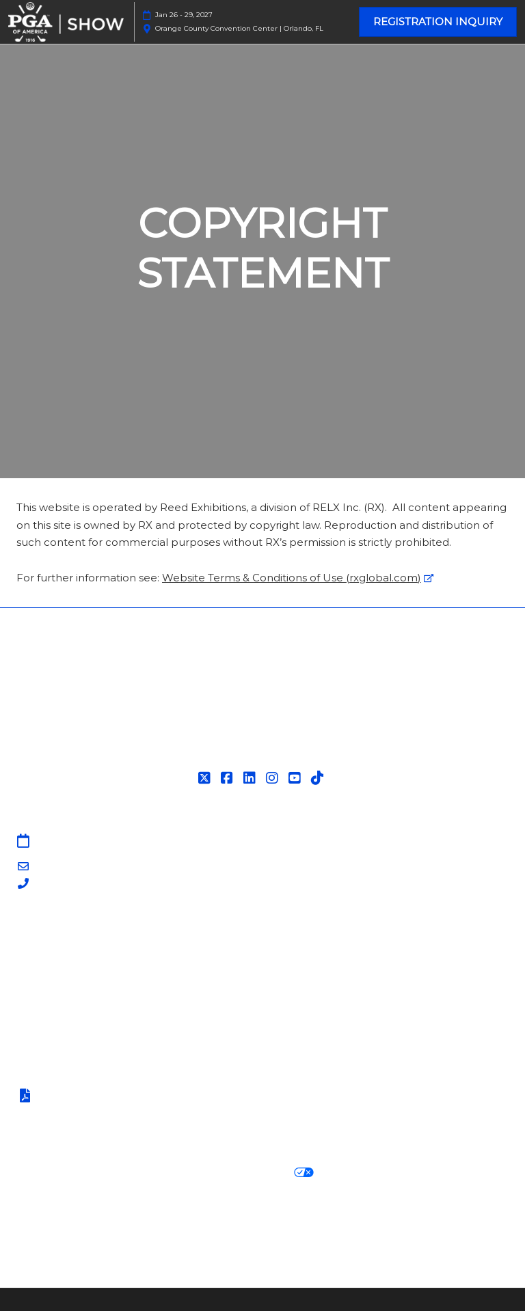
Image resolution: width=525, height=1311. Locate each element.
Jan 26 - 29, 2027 (184, 14)
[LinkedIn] (251, 778)
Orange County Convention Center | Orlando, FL (239, 28)
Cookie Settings (367, 1172)
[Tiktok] (319, 778)
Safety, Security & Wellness (84, 1113)
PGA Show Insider (62, 969)
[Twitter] (206, 778)
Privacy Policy (51, 1172)
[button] (438, 22)
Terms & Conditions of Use (84, 1079)
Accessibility (433, 1239)
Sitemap (38, 936)
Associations (47, 1003)
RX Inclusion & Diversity (77, 1239)
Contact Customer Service (84, 1019)
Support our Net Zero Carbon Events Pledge (270, 1239)
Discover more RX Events (83, 1223)
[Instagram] (274, 778)
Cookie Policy (135, 1172)
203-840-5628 (70, 884)
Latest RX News (206, 1223)
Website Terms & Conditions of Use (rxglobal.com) (291, 577)
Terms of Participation (84, 1096)
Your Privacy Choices (249, 1173)
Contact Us (45, 952)
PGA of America (57, 986)
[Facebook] (229, 778)
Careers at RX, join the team (335, 1223)
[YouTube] (296, 778)
